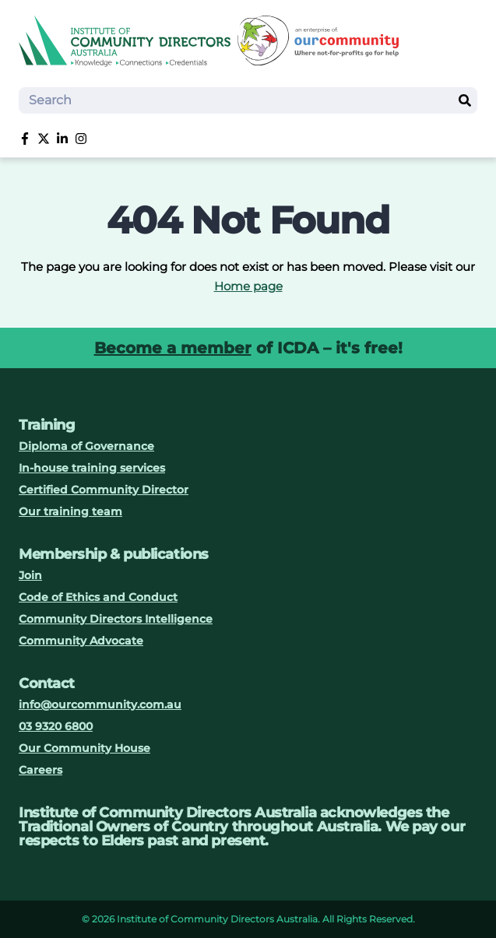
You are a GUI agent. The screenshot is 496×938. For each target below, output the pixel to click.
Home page (248, 286)
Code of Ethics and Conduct (98, 597)
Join (30, 575)
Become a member (173, 348)
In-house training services (92, 468)
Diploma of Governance (86, 446)
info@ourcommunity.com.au (100, 704)
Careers (40, 770)
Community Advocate (81, 641)
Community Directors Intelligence (116, 619)
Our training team (70, 511)
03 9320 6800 (56, 726)
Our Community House (84, 748)
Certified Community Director (103, 490)
